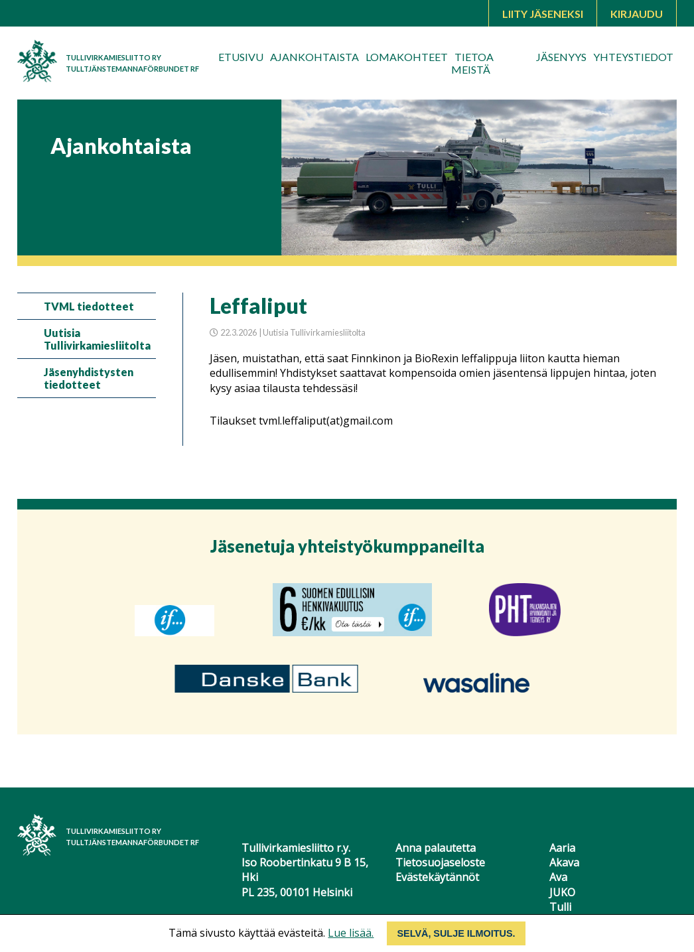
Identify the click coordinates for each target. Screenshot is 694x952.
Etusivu (240, 56)
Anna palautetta (435, 848)
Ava (558, 877)
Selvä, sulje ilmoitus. (456, 933)
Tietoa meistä (472, 63)
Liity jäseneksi (542, 13)
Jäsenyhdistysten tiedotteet (88, 378)
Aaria (562, 848)
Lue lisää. (351, 932)
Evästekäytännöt (437, 877)
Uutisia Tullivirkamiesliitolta (97, 339)
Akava (564, 862)
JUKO (562, 892)
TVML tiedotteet (89, 306)
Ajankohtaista (314, 56)
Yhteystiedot (633, 56)
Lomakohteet (407, 56)
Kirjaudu (636, 13)
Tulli (560, 907)
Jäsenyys (561, 56)
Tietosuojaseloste (440, 862)
